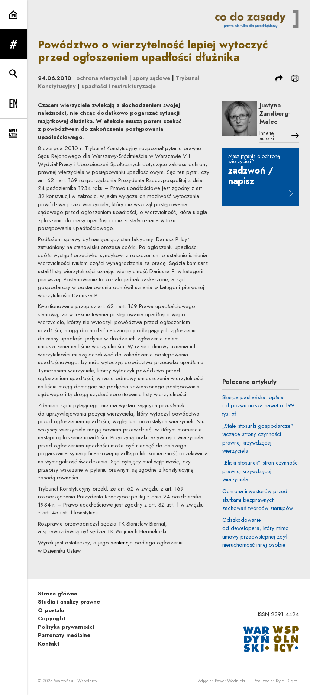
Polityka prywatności (66, 627)
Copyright (51, 618)
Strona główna (57, 593)
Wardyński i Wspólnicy (75, 681)
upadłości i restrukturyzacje (118, 86)
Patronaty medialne (64, 635)
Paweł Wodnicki (230, 681)
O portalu (51, 610)
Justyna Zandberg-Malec (277, 113)
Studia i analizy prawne (69, 602)
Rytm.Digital (287, 681)
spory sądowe (152, 78)
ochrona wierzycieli (102, 78)
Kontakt (48, 644)
